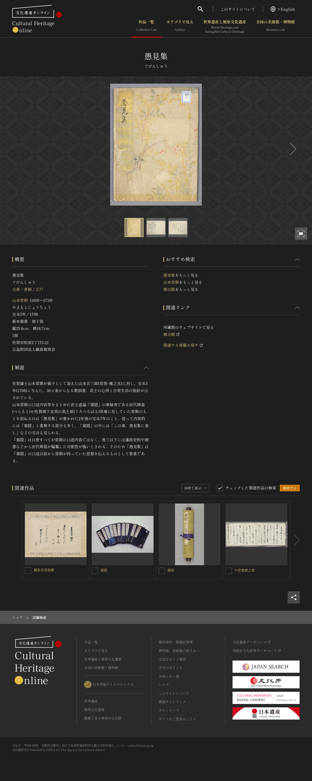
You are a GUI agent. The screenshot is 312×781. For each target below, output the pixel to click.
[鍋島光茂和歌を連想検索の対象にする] (28, 570)
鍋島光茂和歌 (44, 569)
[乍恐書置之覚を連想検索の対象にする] (228, 571)
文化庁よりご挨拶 (172, 659)
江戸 (39, 289)
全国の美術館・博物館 (275, 26)
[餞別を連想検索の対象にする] (162, 571)
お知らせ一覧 (169, 676)
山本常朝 (20, 300)
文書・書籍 (22, 289)
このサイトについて (237, 9)
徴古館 (169, 289)
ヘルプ (164, 684)
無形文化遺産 (94, 709)
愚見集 (169, 275)
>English (282, 9)
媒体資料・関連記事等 (176, 642)
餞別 (170, 570)
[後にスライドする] (292, 149)
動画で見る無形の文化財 (103, 718)
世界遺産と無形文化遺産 (224, 26)
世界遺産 (91, 701)
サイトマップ (169, 710)
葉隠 (103, 570)
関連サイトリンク (172, 701)
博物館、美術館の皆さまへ (179, 650)
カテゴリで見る (180, 26)
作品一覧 (146, 26)
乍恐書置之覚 (244, 570)
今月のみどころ (171, 667)
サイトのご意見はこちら (177, 718)
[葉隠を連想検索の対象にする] (95, 571)
